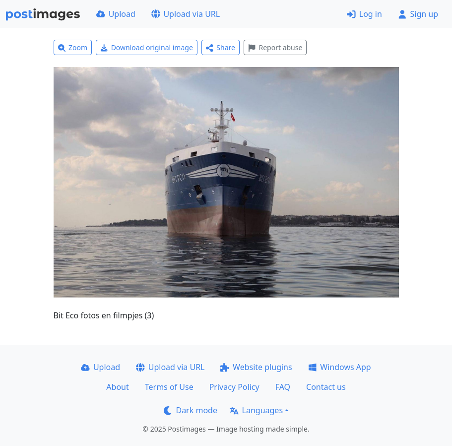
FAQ (282, 386)
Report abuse (275, 47)
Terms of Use (169, 386)
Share (220, 47)
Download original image (146, 47)
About (117, 386)
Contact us (326, 386)
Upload (115, 13)
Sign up (418, 13)
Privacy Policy (234, 386)
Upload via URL (185, 13)
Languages (256, 410)
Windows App (339, 367)
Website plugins (256, 367)
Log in (364, 13)
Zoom (73, 47)
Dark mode (190, 410)
